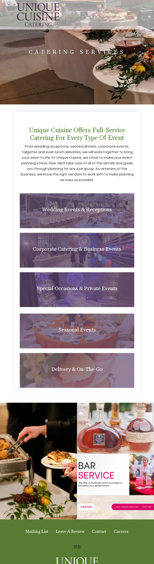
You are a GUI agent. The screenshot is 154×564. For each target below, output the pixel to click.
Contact (99, 531)
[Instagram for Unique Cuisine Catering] (75, 547)
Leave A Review (70, 531)
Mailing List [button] (37, 531)
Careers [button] (121, 531)
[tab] (77, 210)
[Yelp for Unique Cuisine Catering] (79, 547)
